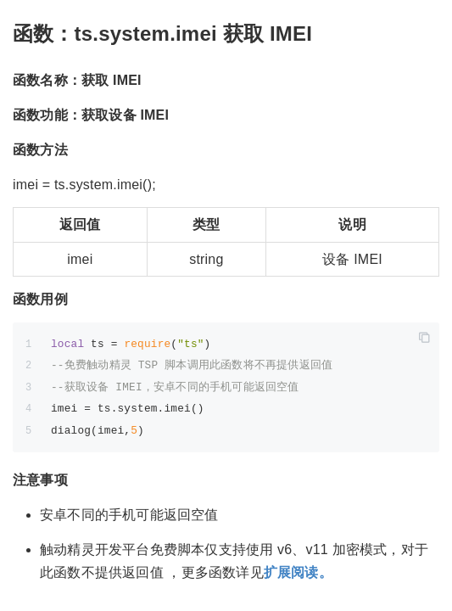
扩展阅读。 (298, 572)
